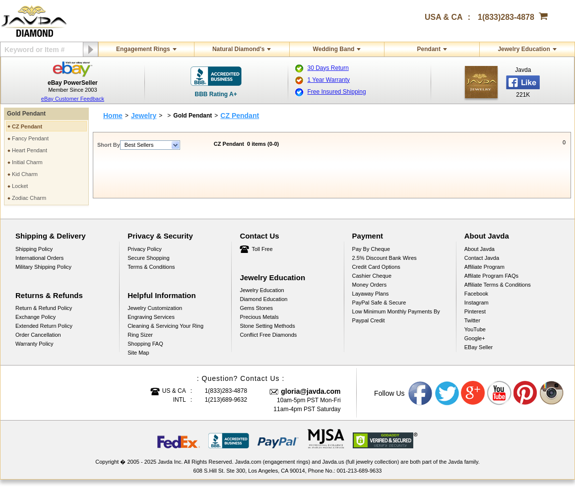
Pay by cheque (371, 249)
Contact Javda (481, 258)
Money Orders (369, 285)
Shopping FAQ (145, 344)
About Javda (479, 249)
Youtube (499, 393)
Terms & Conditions (151, 267)
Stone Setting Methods (267, 326)
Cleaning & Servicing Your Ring (165, 326)
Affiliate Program (484, 267)
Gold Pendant (26, 113)
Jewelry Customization (155, 308)
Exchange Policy (35, 317)
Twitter (472, 320)
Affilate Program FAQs (491, 276)
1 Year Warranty (329, 79)
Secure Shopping (148, 258)
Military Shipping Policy (43, 267)
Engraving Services (151, 317)
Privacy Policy (144, 249)
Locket (20, 186)
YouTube (475, 329)
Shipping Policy (34, 249)
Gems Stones (256, 308)
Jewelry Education (524, 49)
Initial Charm (27, 162)
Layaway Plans (370, 294)
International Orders (39, 258)
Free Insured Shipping (337, 91)
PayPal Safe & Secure (379, 303)
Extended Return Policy (43, 326)
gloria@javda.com (310, 391)
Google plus (473, 393)
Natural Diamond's (238, 49)
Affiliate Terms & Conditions (497, 285)
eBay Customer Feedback (72, 99)
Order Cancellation (38, 335)
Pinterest (475, 311)
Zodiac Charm (29, 198)
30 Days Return (328, 67)
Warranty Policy (34, 344)
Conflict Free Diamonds (268, 335)
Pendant (429, 49)
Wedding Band (334, 49)
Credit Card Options (376, 267)
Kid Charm (25, 174)
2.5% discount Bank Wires (384, 258)
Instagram (476, 303)
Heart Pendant (29, 150)
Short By (108, 145)
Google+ (474, 338)
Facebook (476, 294)
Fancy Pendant (30, 138)
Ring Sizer (140, 335)
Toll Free (262, 249)
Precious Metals (259, 317)
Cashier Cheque (372, 276)
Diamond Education (263, 299)
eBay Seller (478, 347)
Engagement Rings (143, 49)
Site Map (138, 353)
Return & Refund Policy (43, 308)
